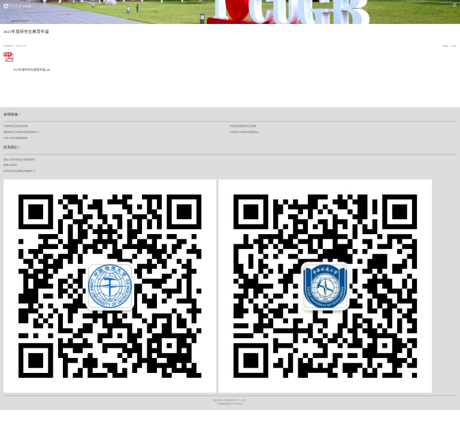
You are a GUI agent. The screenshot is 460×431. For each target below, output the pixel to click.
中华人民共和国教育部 (16, 137)
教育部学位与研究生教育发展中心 (22, 131)
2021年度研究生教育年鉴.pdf (27, 69)
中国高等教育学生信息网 (243, 126)
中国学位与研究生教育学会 (244, 131)
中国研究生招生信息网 (16, 126)
